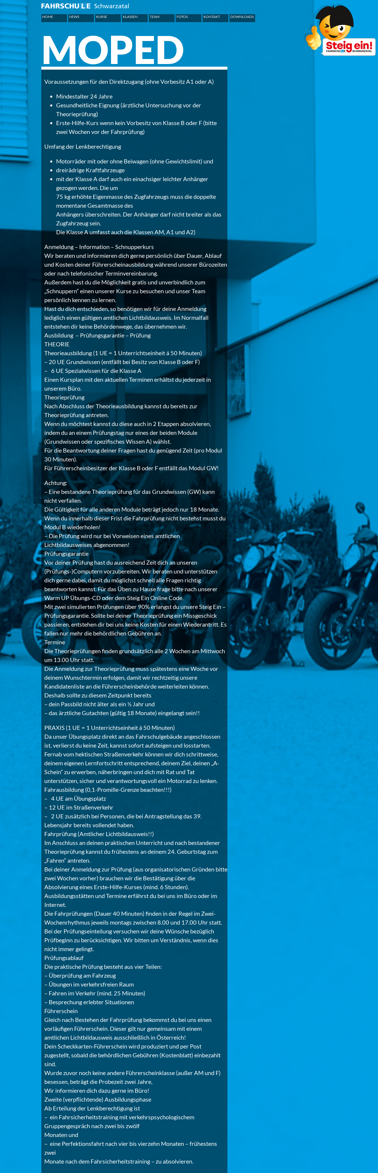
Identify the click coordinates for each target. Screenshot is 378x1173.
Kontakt (211, 16)
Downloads (242, 16)
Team (154, 16)
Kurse (101, 16)
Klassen (130, 16)
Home (47, 16)
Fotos (182, 16)
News (74, 16)
